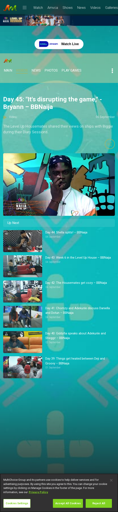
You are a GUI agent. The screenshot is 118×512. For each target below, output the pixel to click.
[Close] (111, 480)
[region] (59, 493)
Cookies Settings (17, 503)
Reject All (98, 503)
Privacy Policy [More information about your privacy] (38, 492)
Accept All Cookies (68, 503)
